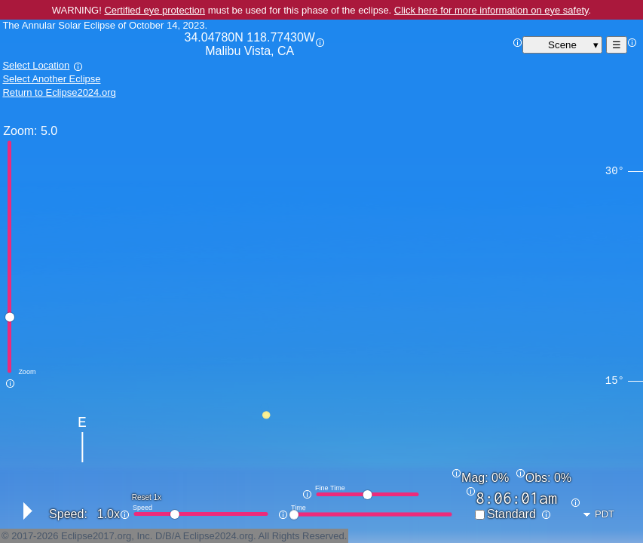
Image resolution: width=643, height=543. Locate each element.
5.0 (49, 130)
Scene (562, 45)
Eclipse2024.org (218, 535)
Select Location (35, 65)
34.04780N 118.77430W (250, 44)
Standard (511, 514)
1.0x (108, 514)
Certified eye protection (154, 10)
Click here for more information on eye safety (491, 10)
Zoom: (20, 130)
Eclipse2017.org (96, 535)
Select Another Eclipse (51, 78)
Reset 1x (146, 497)
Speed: (68, 514)
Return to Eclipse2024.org (58, 92)
